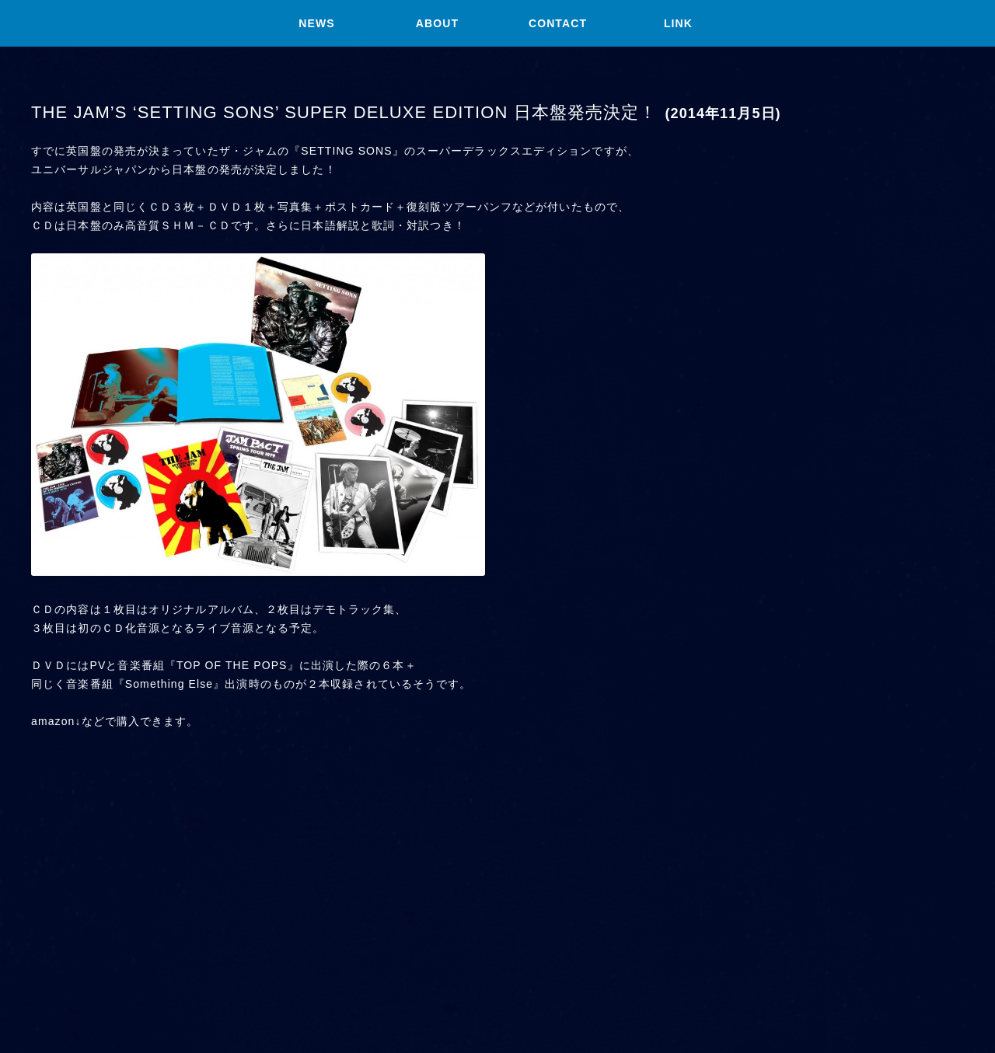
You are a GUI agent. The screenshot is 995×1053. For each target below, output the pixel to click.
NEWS (316, 23)
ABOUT (437, 23)
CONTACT (558, 23)
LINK (678, 23)
